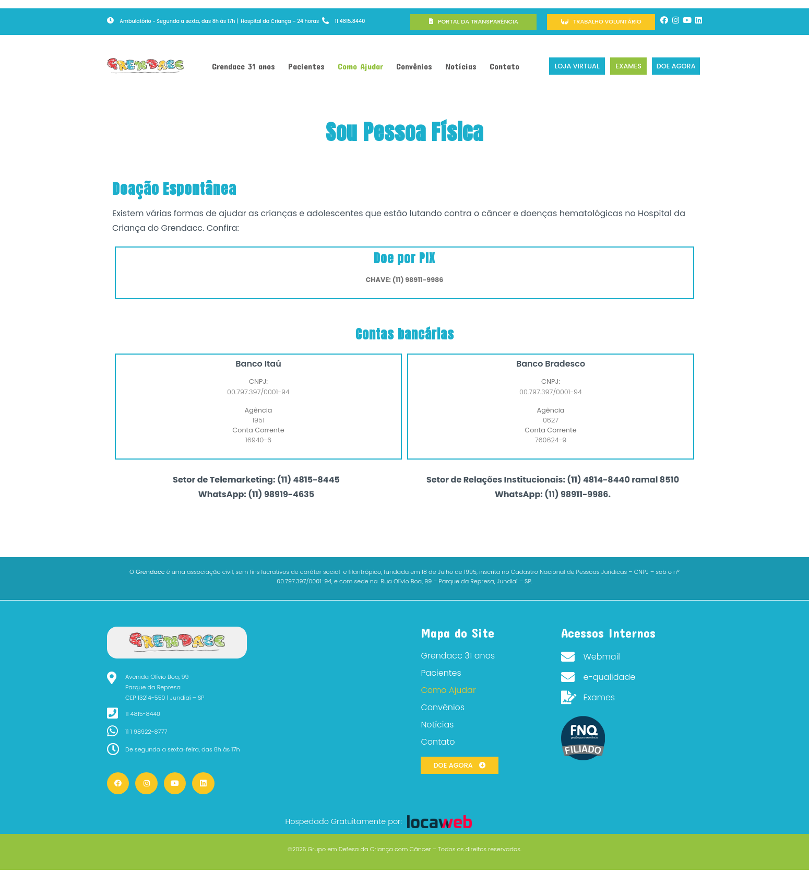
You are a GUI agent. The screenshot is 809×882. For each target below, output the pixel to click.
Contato (504, 66)
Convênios (414, 66)
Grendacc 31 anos (243, 66)
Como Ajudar (360, 66)
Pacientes (306, 66)
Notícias (461, 66)
